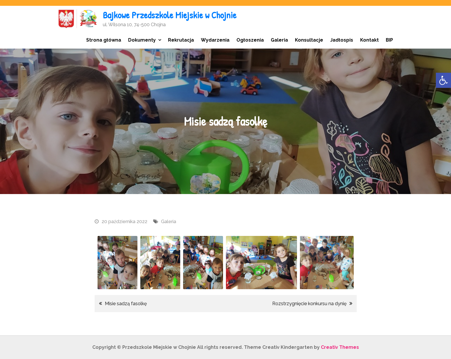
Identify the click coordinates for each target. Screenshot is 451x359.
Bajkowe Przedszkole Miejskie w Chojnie (169, 15)
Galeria (279, 40)
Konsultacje (309, 40)
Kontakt (369, 40)
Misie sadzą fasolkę (126, 303)
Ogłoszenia (250, 40)
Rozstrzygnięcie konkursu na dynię (309, 303)
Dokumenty (142, 40)
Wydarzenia (215, 40)
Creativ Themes (340, 347)
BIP (389, 40)
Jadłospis (341, 40)
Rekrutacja (181, 40)
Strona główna (103, 40)
